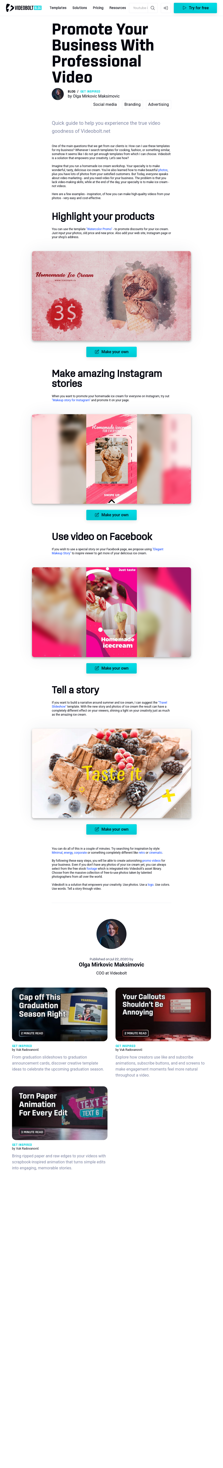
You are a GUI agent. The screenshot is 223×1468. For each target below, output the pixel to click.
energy (68, 852)
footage (92, 868)
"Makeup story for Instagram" (71, 400)
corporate (80, 852)
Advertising (158, 104)
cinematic (155, 852)
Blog (71, 91)
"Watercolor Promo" (99, 229)
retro (142, 852)
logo (151, 884)
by (94, 96)
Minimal (57, 852)
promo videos (151, 860)
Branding (132, 104)
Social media (105, 104)
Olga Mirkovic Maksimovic (111, 964)
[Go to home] (24, 8)
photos (163, 170)
